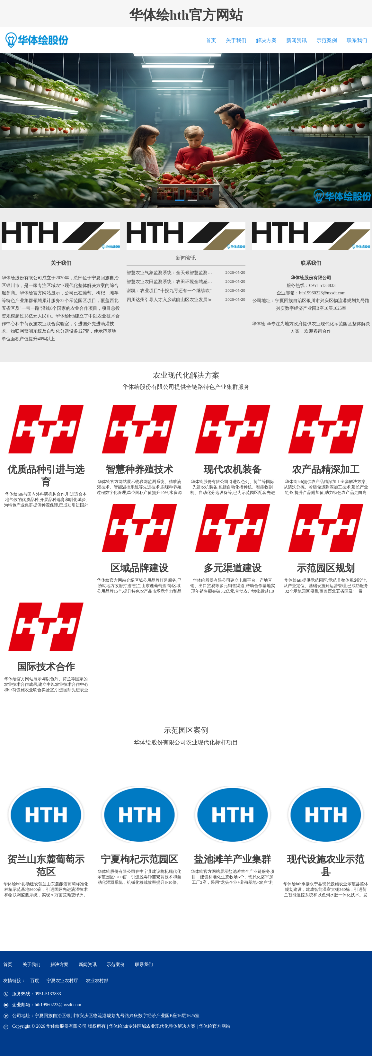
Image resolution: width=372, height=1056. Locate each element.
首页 (211, 40)
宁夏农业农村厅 (62, 980)
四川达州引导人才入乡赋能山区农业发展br (169, 299)
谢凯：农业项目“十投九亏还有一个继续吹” (169, 290)
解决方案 (266, 40)
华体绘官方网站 (214, 1026)
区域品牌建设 (139, 568)
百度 (34, 980)
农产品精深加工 (325, 469)
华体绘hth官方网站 (186, 15)
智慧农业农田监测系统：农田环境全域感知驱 (172, 281)
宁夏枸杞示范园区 (139, 859)
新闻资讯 (296, 40)
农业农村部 (97, 980)
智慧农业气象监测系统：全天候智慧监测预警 (172, 272)
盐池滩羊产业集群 (232, 859)
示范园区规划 (326, 568)
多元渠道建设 (232, 568)
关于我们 (236, 40)
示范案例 (326, 40)
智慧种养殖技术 (139, 469)
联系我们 (357, 40)
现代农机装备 (232, 469)
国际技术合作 (46, 666)
